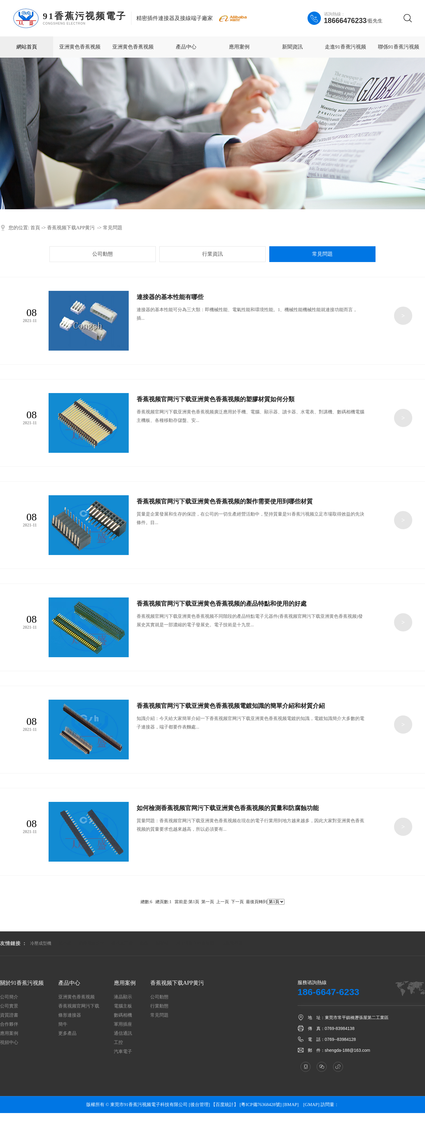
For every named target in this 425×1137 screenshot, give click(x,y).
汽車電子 (123, 1051)
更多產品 (67, 1033)
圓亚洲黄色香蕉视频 (195, 943)
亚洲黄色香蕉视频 (79, 47)
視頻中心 (9, 1042)
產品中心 (186, 47)
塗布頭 (65, 943)
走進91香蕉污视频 (345, 47)
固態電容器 (232, 943)
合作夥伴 (9, 1024)
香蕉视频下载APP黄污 (71, 227)
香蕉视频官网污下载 (78, 1006)
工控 (118, 1042)
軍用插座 (123, 1024)
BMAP (290, 1104)
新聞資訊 (292, 47)
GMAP (311, 1104)
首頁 (35, 227)
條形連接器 (69, 1015)
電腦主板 (123, 1006)
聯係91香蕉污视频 (398, 47)
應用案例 (239, 47)
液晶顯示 (123, 997)
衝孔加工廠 (122, 943)
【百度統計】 (224, 1104)
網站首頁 (26, 47)
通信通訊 (123, 1033)
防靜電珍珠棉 (91, 943)
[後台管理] (199, 1104)
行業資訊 (212, 254)
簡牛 (62, 1024)
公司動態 (102, 254)
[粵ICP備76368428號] (260, 1104)
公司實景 (9, 1006)
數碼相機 (123, 1015)
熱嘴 (144, 943)
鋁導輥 (162, 943)
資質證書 (9, 1015)
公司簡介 (9, 997)
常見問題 (112, 227)
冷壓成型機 (40, 943)
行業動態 (159, 1006)
